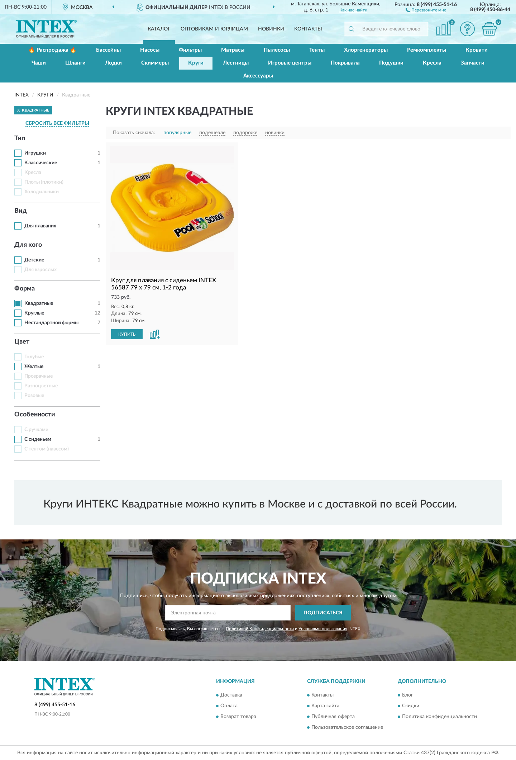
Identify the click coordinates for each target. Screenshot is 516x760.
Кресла (432, 63)
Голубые (34, 356)
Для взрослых (40, 269)
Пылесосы (277, 50)
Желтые (33, 366)
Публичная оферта (333, 716)
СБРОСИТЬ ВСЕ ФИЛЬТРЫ (57, 123)
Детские (34, 260)
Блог (407, 695)
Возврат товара (238, 716)
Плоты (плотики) (43, 182)
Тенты (317, 50)
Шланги (75, 63)
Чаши (39, 63)
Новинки (271, 29)
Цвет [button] (21, 342)
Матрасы (232, 50)
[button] (426, 10)
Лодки (113, 63)
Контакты (308, 29)
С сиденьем (37, 439)
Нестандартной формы (51, 322)
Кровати (476, 50)
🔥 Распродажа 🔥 (52, 50)
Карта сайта (325, 705)
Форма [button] (24, 288)
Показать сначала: (134, 132)
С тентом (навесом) (46, 449)
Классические (40, 162)
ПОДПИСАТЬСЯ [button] (323, 612)
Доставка (231, 695)
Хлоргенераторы (366, 50)
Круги (196, 63)
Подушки (391, 63)
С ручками (36, 429)
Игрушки (35, 153)
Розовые (34, 395)
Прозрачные (38, 376)
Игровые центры (289, 63)
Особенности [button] (34, 414)
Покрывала (345, 63)
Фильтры (190, 50)
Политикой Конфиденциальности (260, 629)
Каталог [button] (159, 29)
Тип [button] (19, 138)
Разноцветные (41, 385)
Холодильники (41, 191)
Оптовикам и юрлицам (214, 29)
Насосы (149, 50)
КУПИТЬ (126, 334)
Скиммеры (155, 63)
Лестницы (236, 63)
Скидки (410, 705)
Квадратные (38, 303)
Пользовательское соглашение (347, 727)
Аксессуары (258, 76)
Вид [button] (20, 211)
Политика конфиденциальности (439, 716)
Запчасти (472, 63)
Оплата (229, 705)
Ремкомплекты (426, 50)
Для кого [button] (28, 245)
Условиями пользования (322, 629)
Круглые (34, 313)
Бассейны (108, 50)
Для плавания (40, 225)
